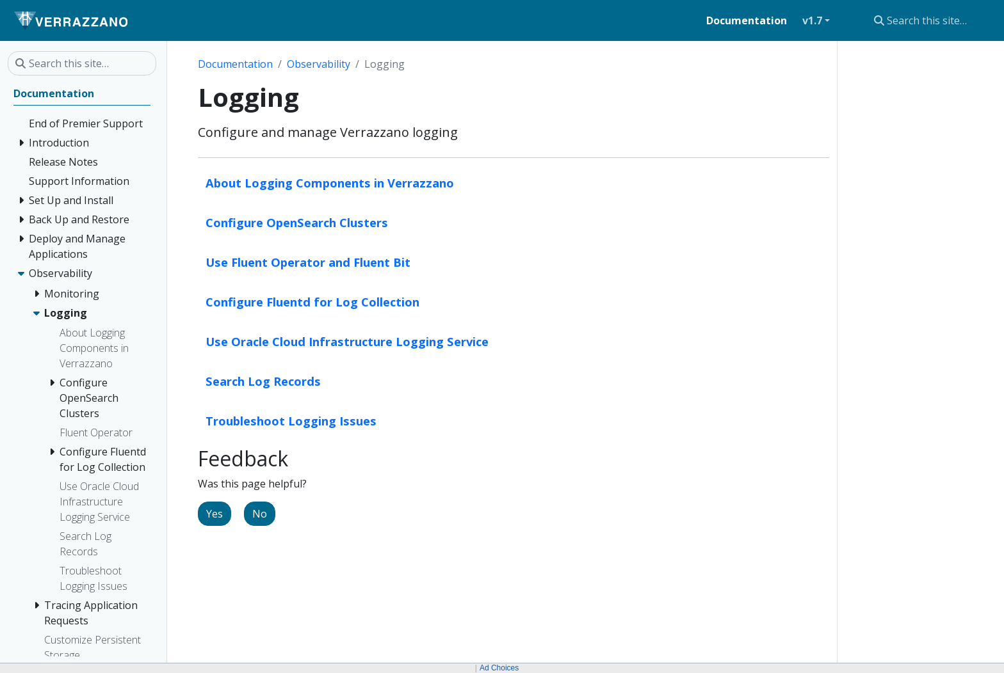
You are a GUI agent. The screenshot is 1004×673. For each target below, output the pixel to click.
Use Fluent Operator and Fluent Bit (308, 262)
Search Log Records (263, 381)
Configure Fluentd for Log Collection (312, 302)
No (259, 514)
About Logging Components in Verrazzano (330, 183)
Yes (214, 514)
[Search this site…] (931, 20)
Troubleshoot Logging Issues (291, 421)
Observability (318, 64)
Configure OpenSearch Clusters (297, 222)
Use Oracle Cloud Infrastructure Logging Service (347, 341)
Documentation (235, 64)
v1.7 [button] (812, 20)
